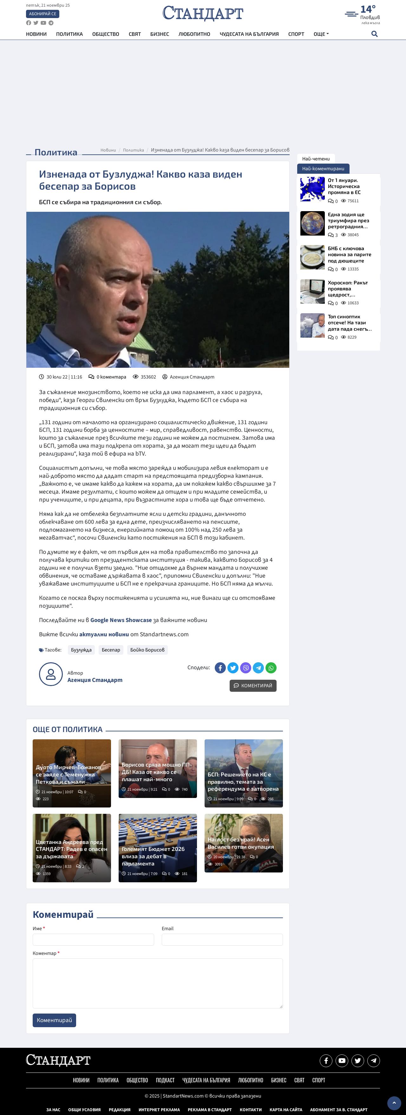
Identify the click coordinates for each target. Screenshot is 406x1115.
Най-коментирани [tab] (323, 168)
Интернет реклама (159, 1109)
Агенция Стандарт (95, 680)
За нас (53, 1109)
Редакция (120, 1109)
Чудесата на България (249, 35)
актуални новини (104, 634)
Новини (36, 35)
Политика (69, 35)
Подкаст (165, 1080)
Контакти (251, 1109)
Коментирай (253, 685)
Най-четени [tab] (316, 158)
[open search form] (374, 35)
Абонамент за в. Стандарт (339, 1109)
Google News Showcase (122, 620)
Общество (105, 35)
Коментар (46, 953)
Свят (135, 35)
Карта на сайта (286, 1109)
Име (39, 928)
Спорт (296, 35)
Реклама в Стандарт (210, 1109)
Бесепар (111, 649)
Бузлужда (81, 649)
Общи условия (84, 1109)
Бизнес (159, 35)
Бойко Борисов (147, 649)
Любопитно (194, 35)
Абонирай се (42, 14)
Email (168, 928)
